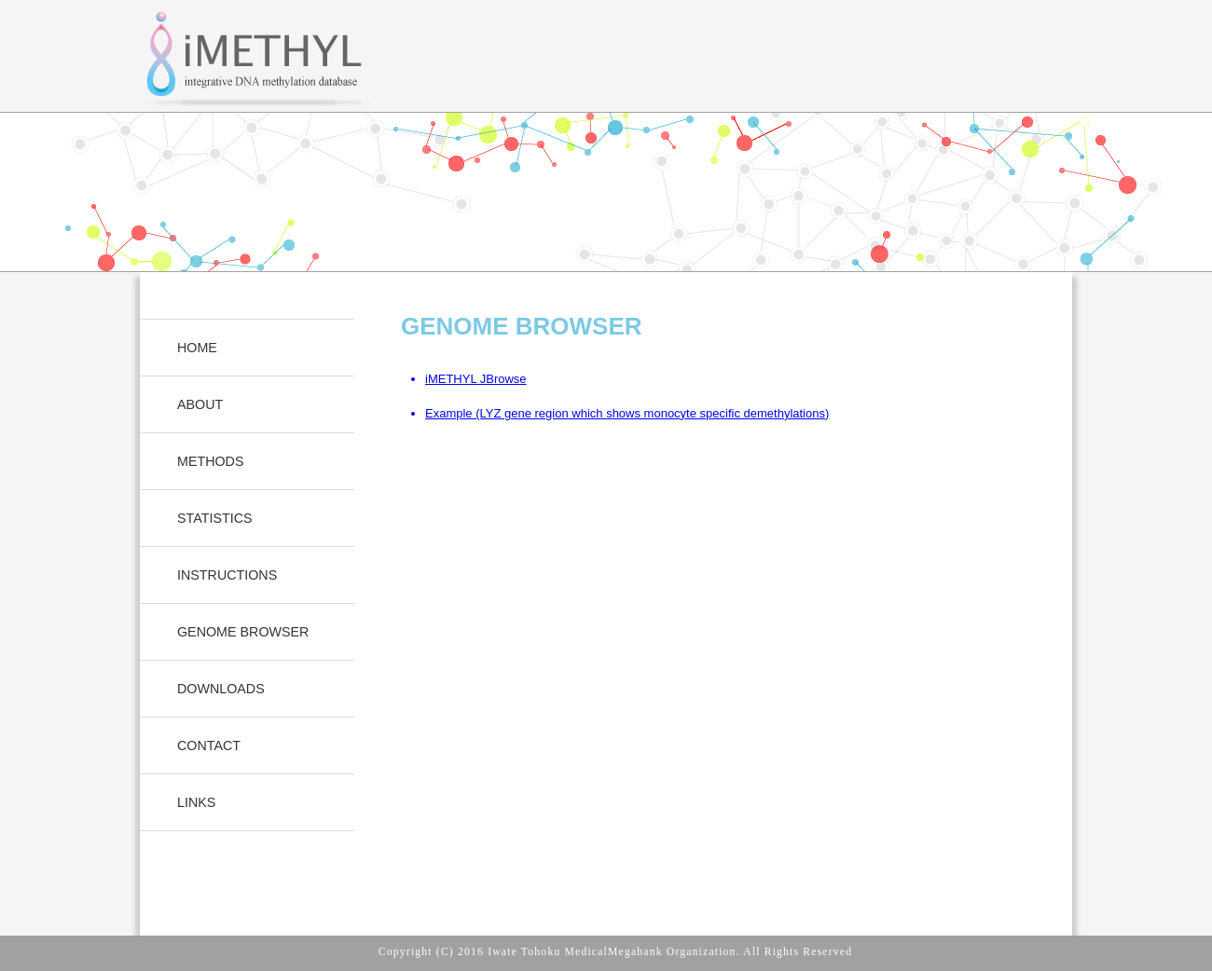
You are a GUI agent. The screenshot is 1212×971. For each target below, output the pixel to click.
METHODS (210, 461)
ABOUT (200, 404)
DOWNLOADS (221, 688)
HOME (197, 347)
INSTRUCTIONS (227, 575)
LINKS (196, 802)
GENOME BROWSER (243, 631)
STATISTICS (215, 518)
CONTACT (209, 745)
